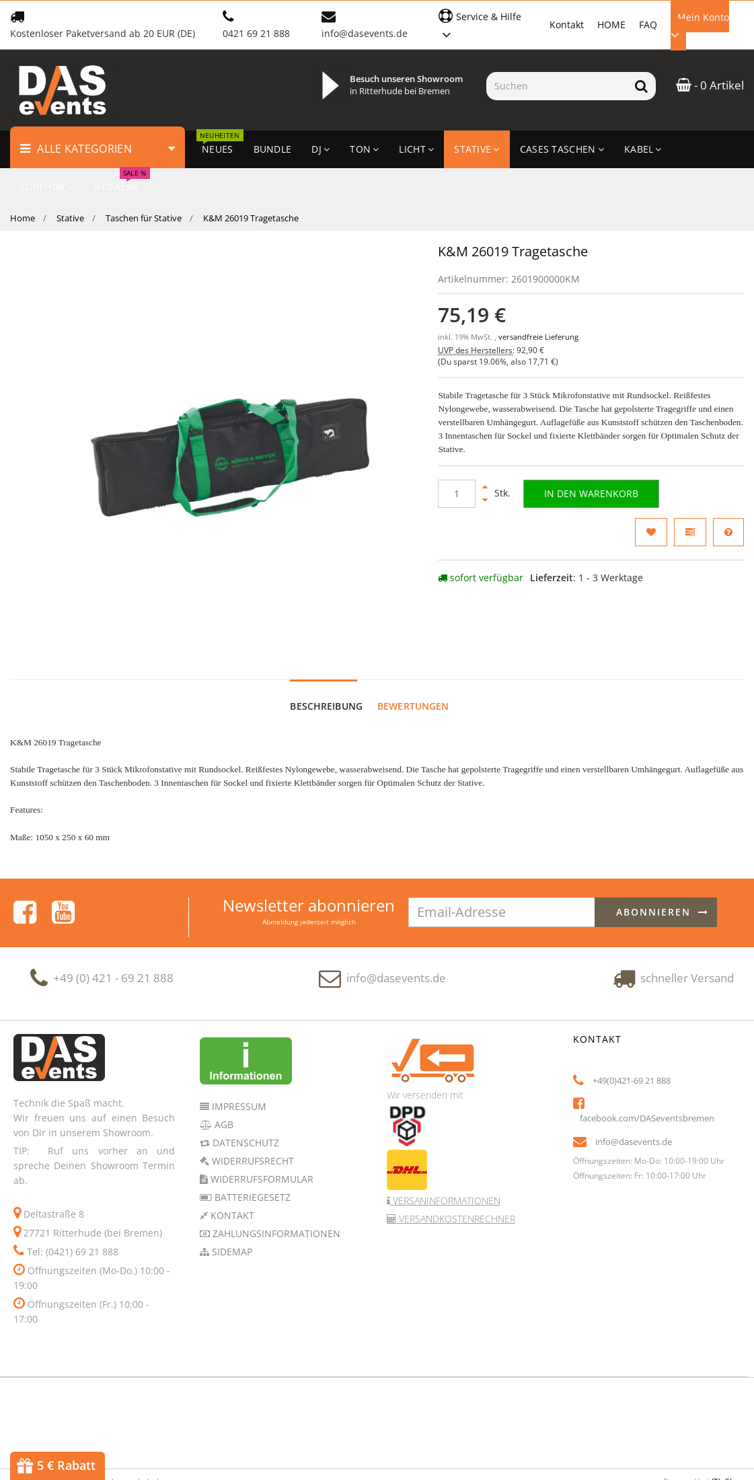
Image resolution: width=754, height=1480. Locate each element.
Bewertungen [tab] (413, 655)
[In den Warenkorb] (591, 494)
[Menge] (457, 494)
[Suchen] (556, 86)
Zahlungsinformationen (275, 1181)
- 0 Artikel (710, 85)
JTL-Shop (728, 1430)
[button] (488, 24)
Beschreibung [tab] (326, 655)
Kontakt (567, 24)
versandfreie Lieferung (538, 337)
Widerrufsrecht (251, 1109)
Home (22, 218)
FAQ (648, 24)
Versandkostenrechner (455, 1166)
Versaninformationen (445, 1148)
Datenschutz (244, 1090)
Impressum (237, 1054)
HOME (611, 24)
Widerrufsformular (260, 1127)
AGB (222, 1072)
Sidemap (230, 1199)
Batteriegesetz (251, 1145)
